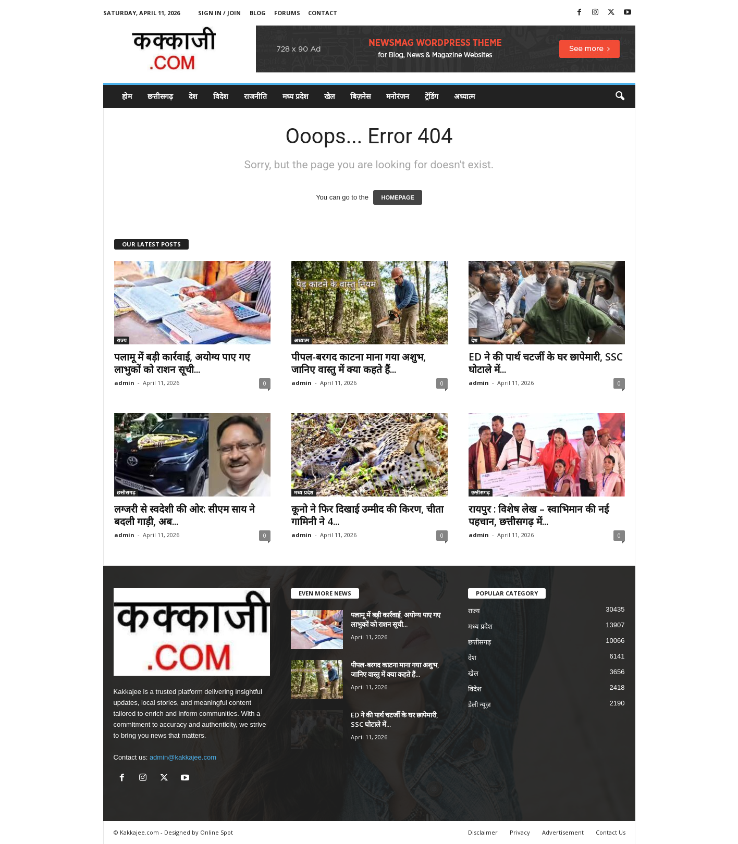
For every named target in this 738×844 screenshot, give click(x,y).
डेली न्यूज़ (479, 705)
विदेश (220, 96)
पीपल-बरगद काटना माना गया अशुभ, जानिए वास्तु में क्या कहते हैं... (358, 363)
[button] (619, 96)
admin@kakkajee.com (183, 757)
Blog (258, 13)
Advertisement (563, 832)
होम (127, 96)
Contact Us (610, 832)
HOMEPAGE (397, 197)
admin (124, 383)
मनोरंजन (397, 96)
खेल (329, 96)
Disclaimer (483, 832)
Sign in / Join (219, 13)
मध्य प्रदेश (295, 96)
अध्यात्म (464, 96)
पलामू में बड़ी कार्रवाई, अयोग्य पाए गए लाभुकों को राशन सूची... (182, 363)
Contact (322, 13)
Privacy (520, 832)
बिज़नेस (360, 96)
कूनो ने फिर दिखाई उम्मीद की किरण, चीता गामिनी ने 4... (367, 515)
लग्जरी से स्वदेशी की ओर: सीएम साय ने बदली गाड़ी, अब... (184, 515)
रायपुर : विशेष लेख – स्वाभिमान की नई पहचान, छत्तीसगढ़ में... (539, 515)
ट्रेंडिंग (431, 96)
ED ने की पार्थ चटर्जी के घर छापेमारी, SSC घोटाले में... (546, 363)
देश (193, 96)
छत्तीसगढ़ (160, 96)
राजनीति (255, 96)
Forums (287, 13)
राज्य (122, 340)
